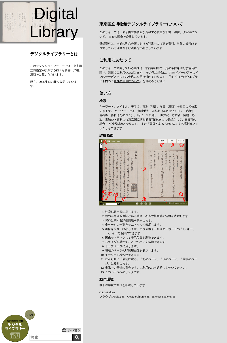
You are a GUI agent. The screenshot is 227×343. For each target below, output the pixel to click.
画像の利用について (127, 81)
